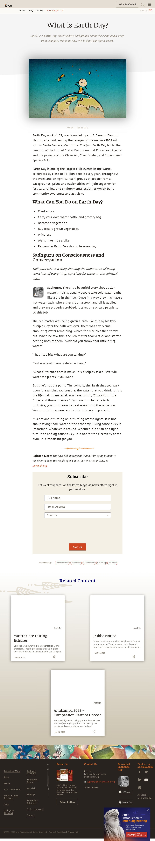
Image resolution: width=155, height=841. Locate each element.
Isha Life (31, 794)
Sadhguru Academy (31, 772)
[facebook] (5, 280)
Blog (31, 11)
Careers (30, 815)
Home (22, 11)
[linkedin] (5, 293)
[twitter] (5, 287)
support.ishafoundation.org (101, 782)
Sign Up (77, 546)
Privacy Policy (73, 832)
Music (7, 783)
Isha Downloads (12, 789)
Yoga (6, 804)
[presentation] (77, 532)
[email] (5, 300)
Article (40, 11)
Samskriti (31, 788)
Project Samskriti (35, 809)
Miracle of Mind (12, 771)
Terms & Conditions (57, 832)
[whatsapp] (6, 273)
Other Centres (91, 787)
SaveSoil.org (40, 466)
